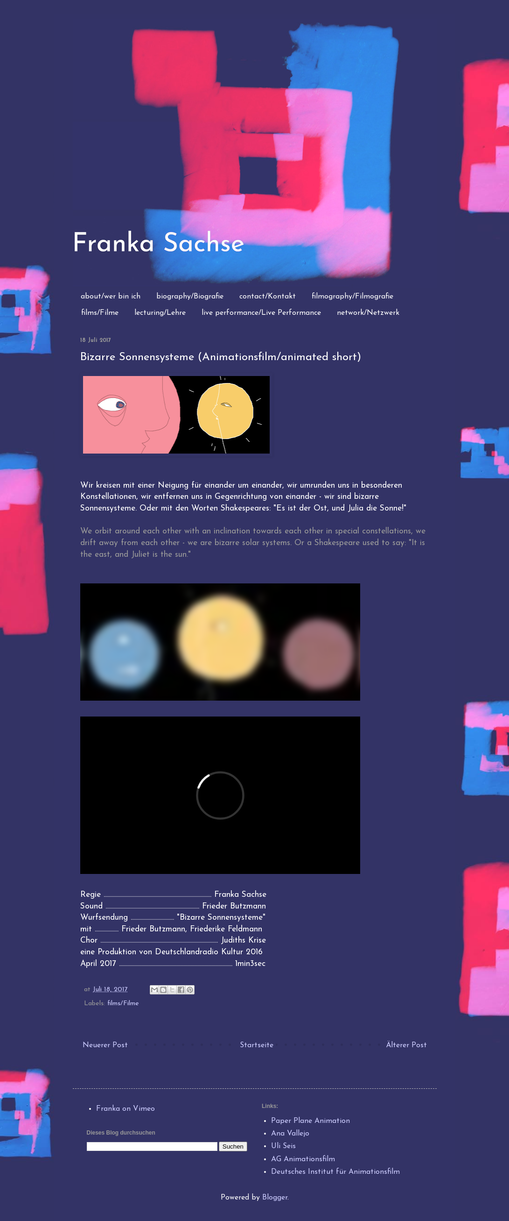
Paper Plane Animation (310, 1121)
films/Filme (100, 313)
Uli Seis (283, 1146)
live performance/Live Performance (261, 313)
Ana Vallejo (290, 1133)
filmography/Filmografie (352, 296)
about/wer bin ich (110, 296)
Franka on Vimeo (125, 1109)
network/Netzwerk (368, 313)
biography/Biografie (189, 296)
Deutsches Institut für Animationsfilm (335, 1172)
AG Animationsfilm (303, 1159)
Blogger (274, 1197)
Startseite (256, 1045)
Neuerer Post (105, 1045)
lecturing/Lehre (160, 313)
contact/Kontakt (267, 296)
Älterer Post (406, 1045)
